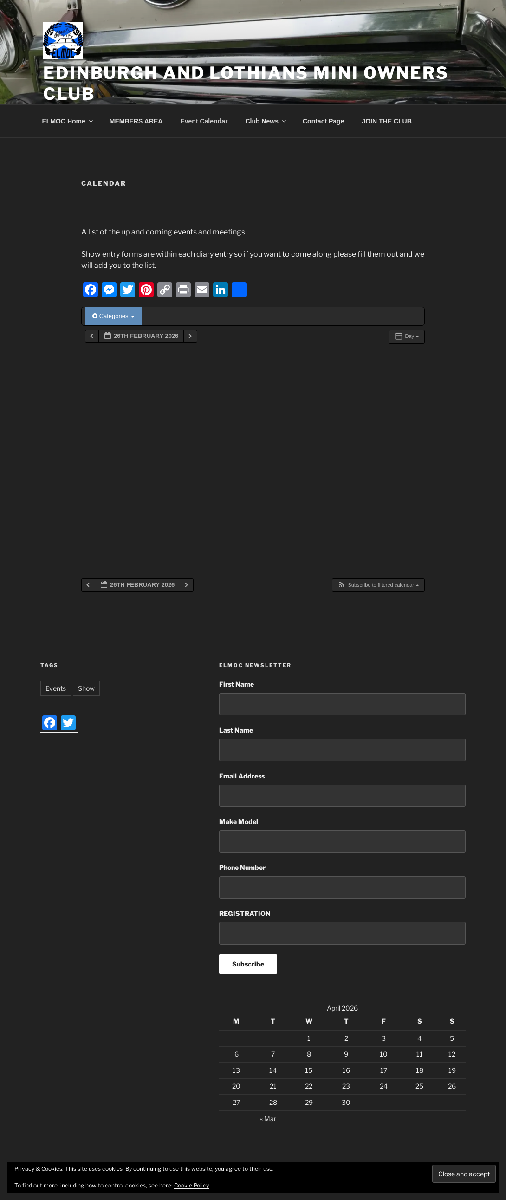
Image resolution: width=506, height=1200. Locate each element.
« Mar (268, 1118)
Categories (113, 315)
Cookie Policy (191, 1185)
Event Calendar (203, 121)
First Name (236, 684)
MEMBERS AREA (136, 121)
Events (55, 688)
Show (86, 688)
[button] (378, 585)
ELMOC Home (68, 121)
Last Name (236, 730)
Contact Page (323, 121)
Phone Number (242, 867)
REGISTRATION (245, 913)
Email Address (242, 776)
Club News (266, 121)
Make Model (238, 821)
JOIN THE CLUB (386, 121)
